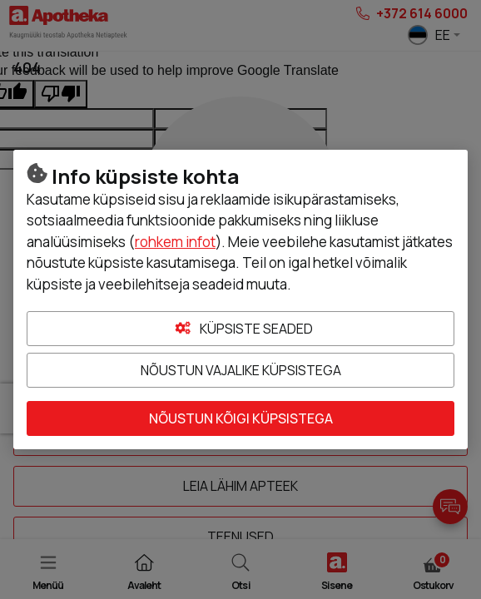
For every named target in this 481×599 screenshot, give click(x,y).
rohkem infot (175, 241)
